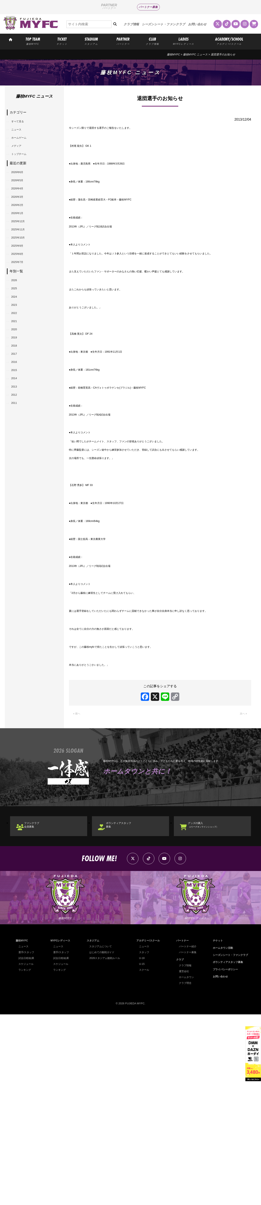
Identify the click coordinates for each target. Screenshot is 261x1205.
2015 (17, 442)
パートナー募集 (148, 7)
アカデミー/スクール (147, 1130)
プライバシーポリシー (223, 1159)
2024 (17, 346)
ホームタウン (185, 1167)
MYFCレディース (60, 1130)
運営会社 (182, 1161)
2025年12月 (22, 250)
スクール (142, 1160)
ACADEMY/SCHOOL (229, 40)
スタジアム (91, 1130)
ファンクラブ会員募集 (38, 1007)
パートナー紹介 (186, 1136)
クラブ (178, 1149)
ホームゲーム (23, 144)
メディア (20, 155)
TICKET (62, 40)
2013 (17, 463)
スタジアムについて (100, 1136)
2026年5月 (21, 197)
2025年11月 (22, 261)
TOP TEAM (33, 40)
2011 (17, 485)
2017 (17, 421)
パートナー (181, 1130)
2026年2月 (21, 229)
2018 (17, 410)
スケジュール (26, 1154)
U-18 (140, 1148)
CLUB (152, 40)
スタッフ (142, 1142)
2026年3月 (21, 218)
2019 (17, 399)
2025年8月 (21, 293)
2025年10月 (22, 272)
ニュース (20, 133)
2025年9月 (21, 282)
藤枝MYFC (173, 54)
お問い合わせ (197, 24)
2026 (17, 324)
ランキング (25, 1160)
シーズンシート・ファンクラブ (163, 24)
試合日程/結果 (27, 1148)
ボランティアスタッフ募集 (127, 1007)
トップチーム (23, 165)
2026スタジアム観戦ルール (104, 1148)
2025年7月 (21, 304)
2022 (17, 367)
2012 (17, 474)
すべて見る (21, 123)
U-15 (140, 1154)
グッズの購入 (212, 1007)
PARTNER (123, 40)
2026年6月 (21, 186)
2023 (17, 356)
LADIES (183, 40)
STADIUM (91, 40)
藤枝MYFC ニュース (195, 54)
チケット (215, 1130)
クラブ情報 (131, 24)
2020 (17, 389)
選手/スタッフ (27, 1142)
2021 (17, 378)
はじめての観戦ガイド (101, 1142)
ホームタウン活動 (221, 1138)
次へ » (242, 893)
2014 (17, 453)
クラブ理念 (183, 1173)
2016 (17, 432)
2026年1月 (21, 239)
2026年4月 (21, 207)
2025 (17, 335)
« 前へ (78, 893)
